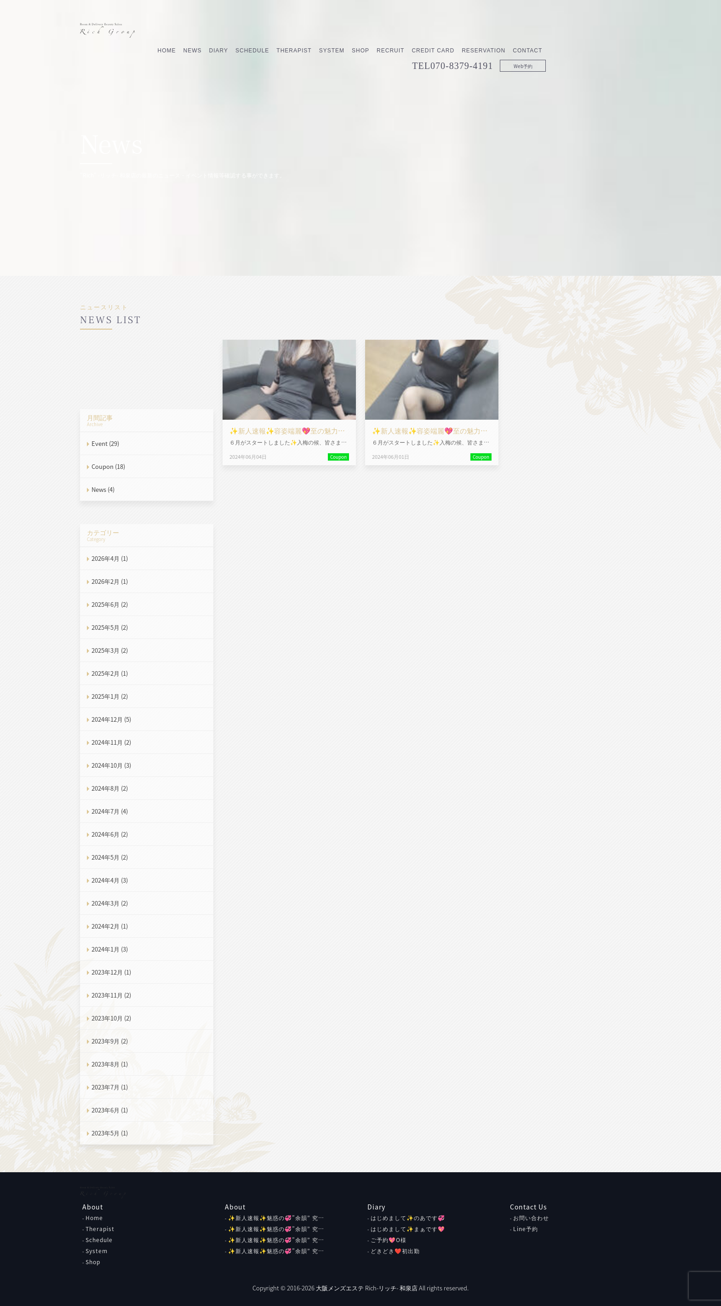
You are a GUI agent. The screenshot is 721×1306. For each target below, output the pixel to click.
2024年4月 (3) (110, 880)
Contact (622, 31)
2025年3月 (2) (110, 650)
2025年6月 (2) (110, 604)
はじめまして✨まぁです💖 (408, 1229)
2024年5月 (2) (110, 857)
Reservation (579, 31)
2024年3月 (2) (110, 903)
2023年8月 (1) (110, 1064)
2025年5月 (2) (110, 627)
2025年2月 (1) (110, 673)
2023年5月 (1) (110, 1133)
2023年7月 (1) (110, 1087)
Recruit (485, 31)
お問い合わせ (531, 1218)
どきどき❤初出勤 (395, 1251)
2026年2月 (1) (110, 581)
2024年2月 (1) (110, 926)
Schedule (347, 31)
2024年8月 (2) (110, 788)
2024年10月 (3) (111, 765)
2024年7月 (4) (110, 811)
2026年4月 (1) (110, 558)
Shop (455, 31)
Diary (313, 31)
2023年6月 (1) (110, 1110)
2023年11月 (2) (111, 995)
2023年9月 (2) (110, 1041)
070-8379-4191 (557, 46)
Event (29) (105, 443)
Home (261, 31)
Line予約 (525, 1229)
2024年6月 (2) (110, 834)
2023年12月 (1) (111, 972)
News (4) (103, 489)
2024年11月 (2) (111, 742)
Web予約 (617, 46)
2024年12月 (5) (111, 719)
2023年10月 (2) (111, 1018)
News (287, 31)
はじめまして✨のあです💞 (408, 1218)
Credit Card (528, 31)
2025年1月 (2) (110, 696)
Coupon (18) (108, 466)
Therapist (389, 31)
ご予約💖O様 (388, 1240)
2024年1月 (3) (110, 949)
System (426, 31)
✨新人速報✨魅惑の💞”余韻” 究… (276, 1218)
